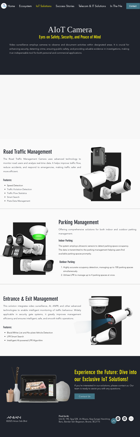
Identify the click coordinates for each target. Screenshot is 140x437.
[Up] (114, 421)
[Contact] (133, 6)
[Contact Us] (84, 396)
